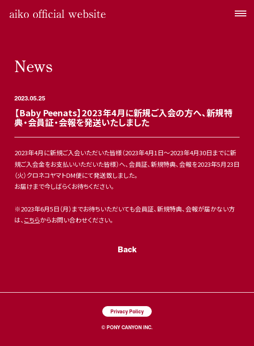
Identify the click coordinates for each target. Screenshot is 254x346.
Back (127, 249)
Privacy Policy (127, 311)
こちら (32, 219)
